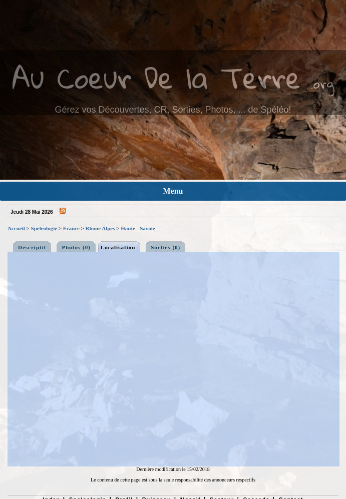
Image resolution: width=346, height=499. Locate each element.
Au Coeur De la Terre (156, 77)
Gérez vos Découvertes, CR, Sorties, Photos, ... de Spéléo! (173, 110)
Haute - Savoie (138, 228)
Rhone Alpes (100, 228)
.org (322, 83)
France (71, 228)
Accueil (16, 228)
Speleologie (44, 228)
